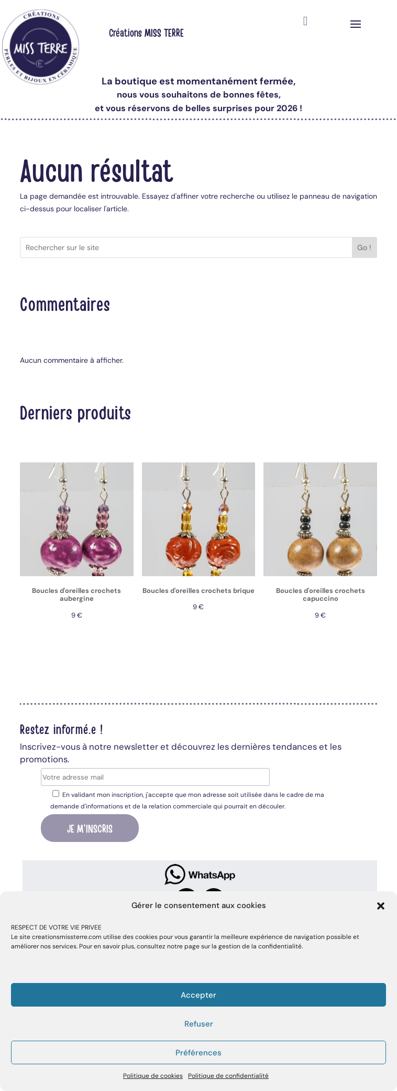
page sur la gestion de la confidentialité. (243, 946)
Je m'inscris (90, 828)
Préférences (198, 1052)
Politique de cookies (153, 1076)
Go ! (364, 247)
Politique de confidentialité (228, 1076)
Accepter (198, 995)
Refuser (198, 1024)
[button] (381, 906)
